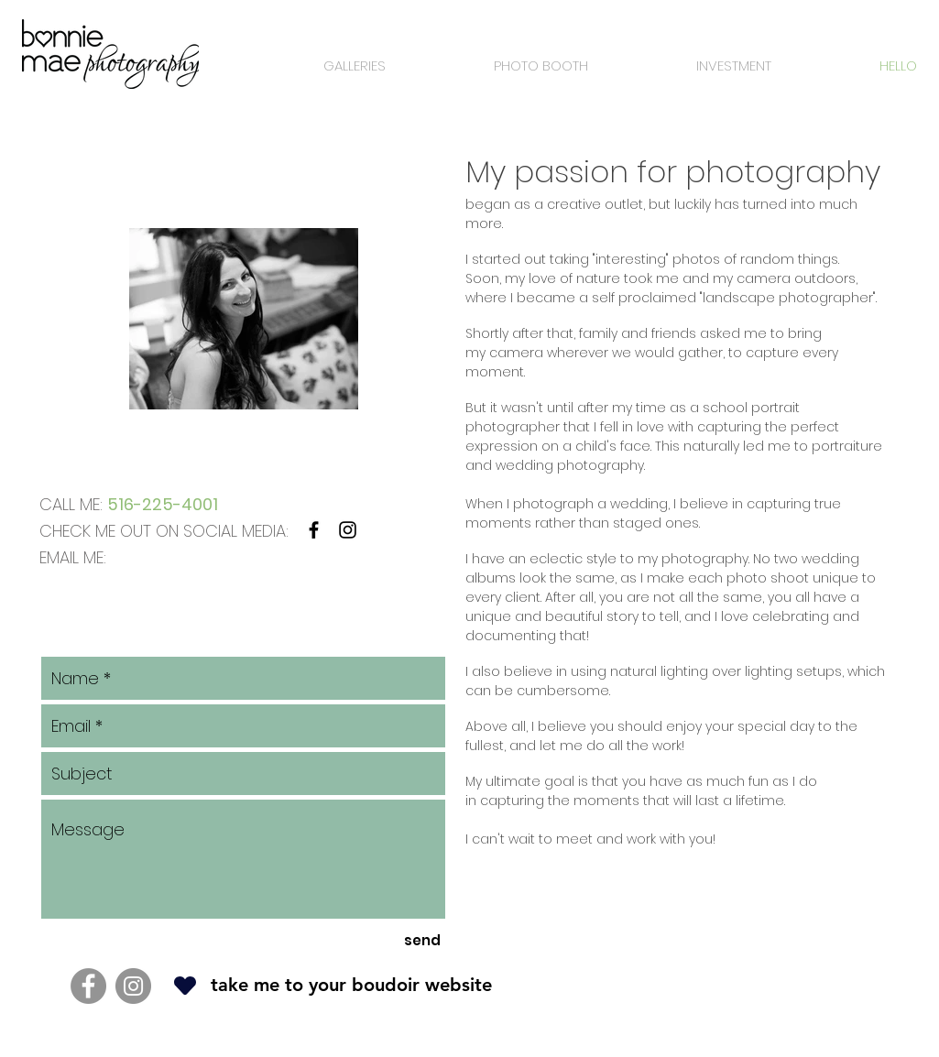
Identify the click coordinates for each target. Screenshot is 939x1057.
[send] (422, 940)
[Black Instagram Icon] (347, 529)
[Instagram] (133, 986)
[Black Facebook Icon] (313, 529)
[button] (323, 66)
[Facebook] (88, 986)
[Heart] (185, 985)
